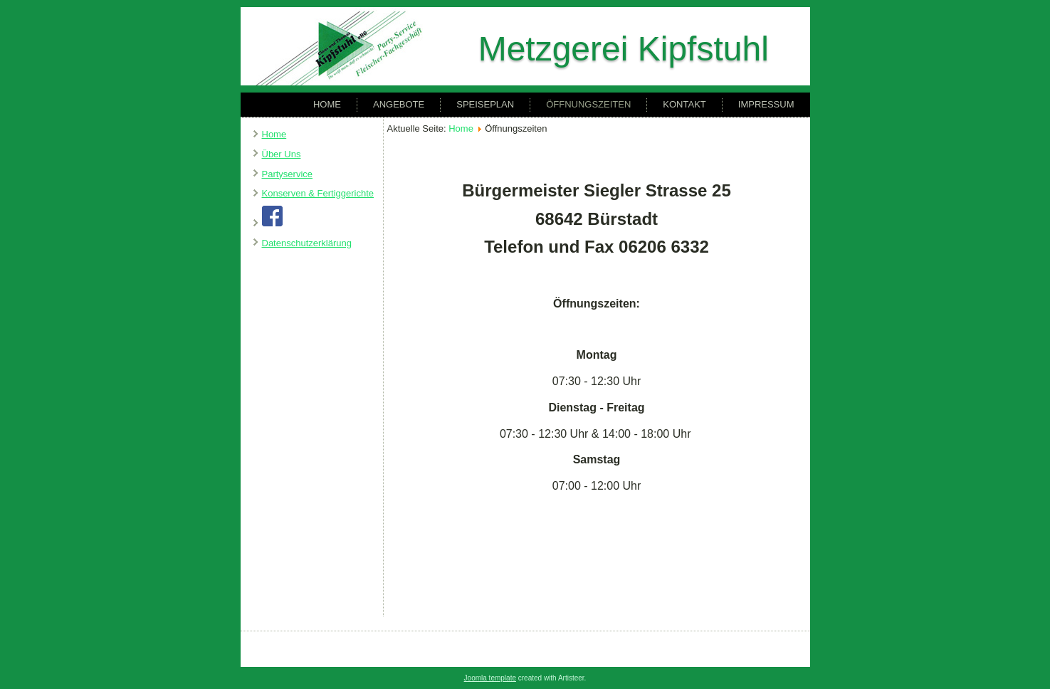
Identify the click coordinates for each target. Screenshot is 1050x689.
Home (327, 104)
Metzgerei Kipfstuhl (623, 49)
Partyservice (287, 174)
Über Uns (281, 154)
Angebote (398, 104)
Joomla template (490, 678)
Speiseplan (485, 104)
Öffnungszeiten (588, 104)
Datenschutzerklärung (307, 243)
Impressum (766, 104)
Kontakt (684, 104)
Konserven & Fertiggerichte (318, 193)
